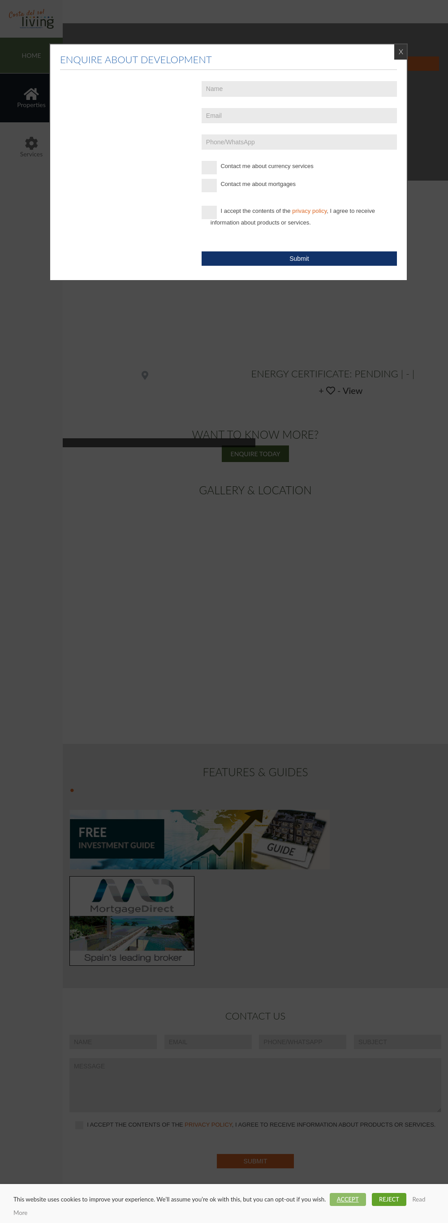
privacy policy (309, 210)
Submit (299, 258)
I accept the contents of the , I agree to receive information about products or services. (288, 216)
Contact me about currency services (258, 167)
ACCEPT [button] (348, 1199)
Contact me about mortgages (249, 185)
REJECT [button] (389, 1199)
